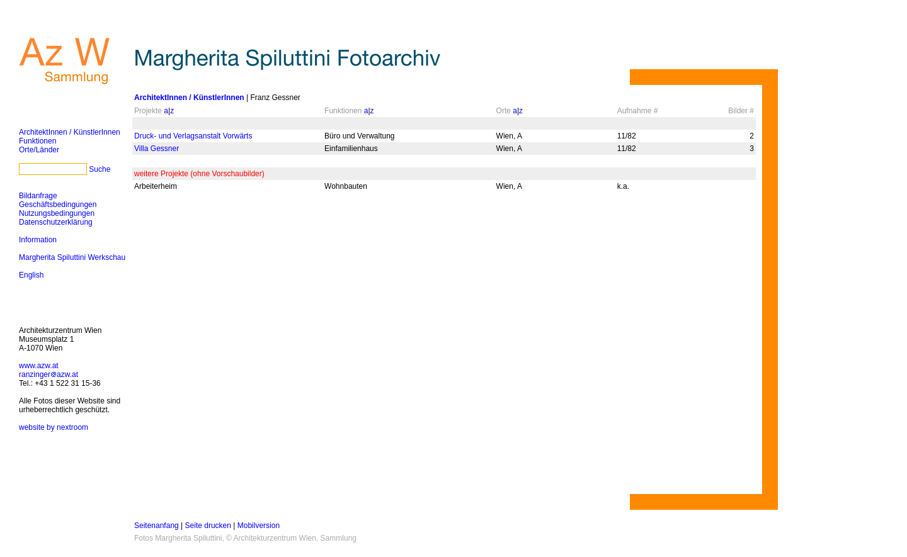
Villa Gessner (156, 148)
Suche (99, 169)
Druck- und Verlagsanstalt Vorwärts (193, 136)
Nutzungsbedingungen (56, 213)
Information (38, 239)
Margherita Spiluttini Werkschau (72, 257)
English (31, 275)
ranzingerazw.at (48, 374)
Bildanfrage (38, 195)
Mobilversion (258, 525)
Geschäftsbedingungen (57, 204)
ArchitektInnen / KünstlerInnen (69, 132)
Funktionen (37, 141)
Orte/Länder (39, 149)
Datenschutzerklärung (56, 222)
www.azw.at (39, 365)
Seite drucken (208, 525)
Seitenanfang (156, 525)
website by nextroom (53, 427)
